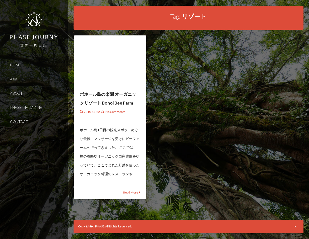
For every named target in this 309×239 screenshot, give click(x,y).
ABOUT (16, 93)
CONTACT (19, 121)
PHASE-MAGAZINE (26, 107)
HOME (15, 65)
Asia (13, 79)
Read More (130, 192)
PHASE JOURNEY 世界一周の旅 (34, 25)
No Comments (115, 112)
